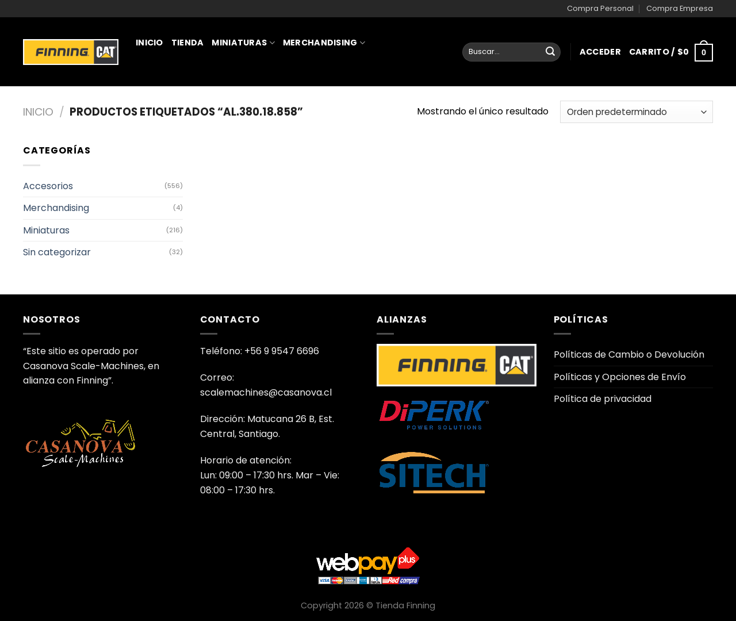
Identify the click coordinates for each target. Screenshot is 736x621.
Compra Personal (600, 8)
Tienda (187, 42)
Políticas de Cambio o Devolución (629, 354)
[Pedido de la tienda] (636, 112)
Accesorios (48, 186)
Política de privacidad (602, 398)
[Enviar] (550, 52)
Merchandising (324, 42)
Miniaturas (243, 42)
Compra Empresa (679, 8)
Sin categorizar (57, 252)
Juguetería (167, 93)
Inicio (149, 42)
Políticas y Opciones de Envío (620, 377)
